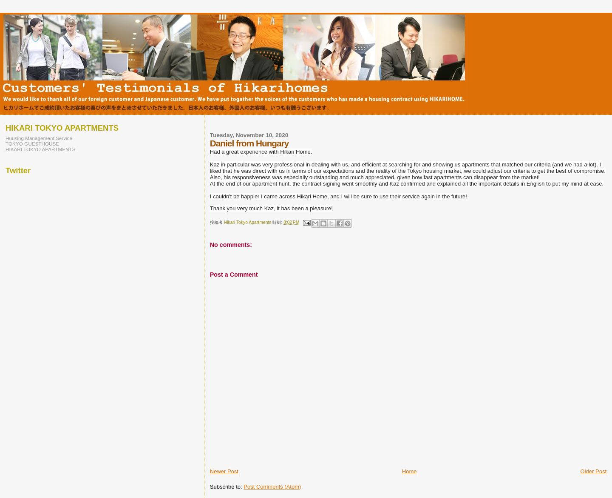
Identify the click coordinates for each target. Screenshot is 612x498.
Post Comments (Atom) (272, 487)
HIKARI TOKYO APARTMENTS (41, 149)
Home (409, 471)
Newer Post (224, 471)
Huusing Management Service (39, 138)
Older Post (593, 471)
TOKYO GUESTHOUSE (32, 143)
